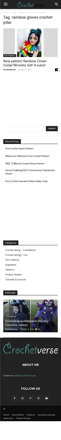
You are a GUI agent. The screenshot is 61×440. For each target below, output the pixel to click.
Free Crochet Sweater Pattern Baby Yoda (26, 181)
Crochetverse (9, 69)
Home (6, 12)
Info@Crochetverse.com (25, 375)
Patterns (9, 269)
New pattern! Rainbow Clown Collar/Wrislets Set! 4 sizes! (25, 63)
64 (39, 329)
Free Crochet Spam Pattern (19, 148)
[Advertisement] (30, 98)
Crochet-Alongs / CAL (16, 254)
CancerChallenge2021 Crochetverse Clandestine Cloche (30, 172)
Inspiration (10, 264)
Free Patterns (9, 55)
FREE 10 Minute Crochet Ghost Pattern (25, 163)
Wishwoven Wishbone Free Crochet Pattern (27, 156)
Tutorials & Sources (15, 279)
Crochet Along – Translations (20, 250)
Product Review (13, 274)
